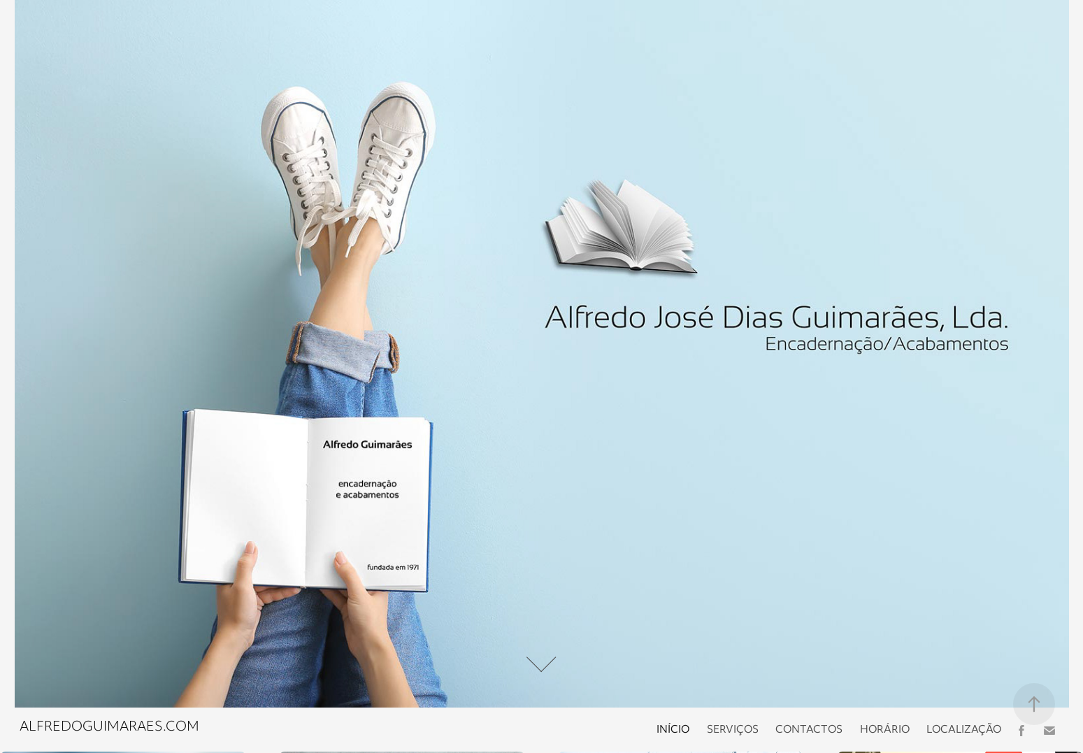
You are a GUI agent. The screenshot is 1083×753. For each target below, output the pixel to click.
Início (673, 730)
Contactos (808, 730)
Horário (885, 730)
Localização (963, 730)
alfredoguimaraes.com (109, 727)
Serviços (733, 730)
